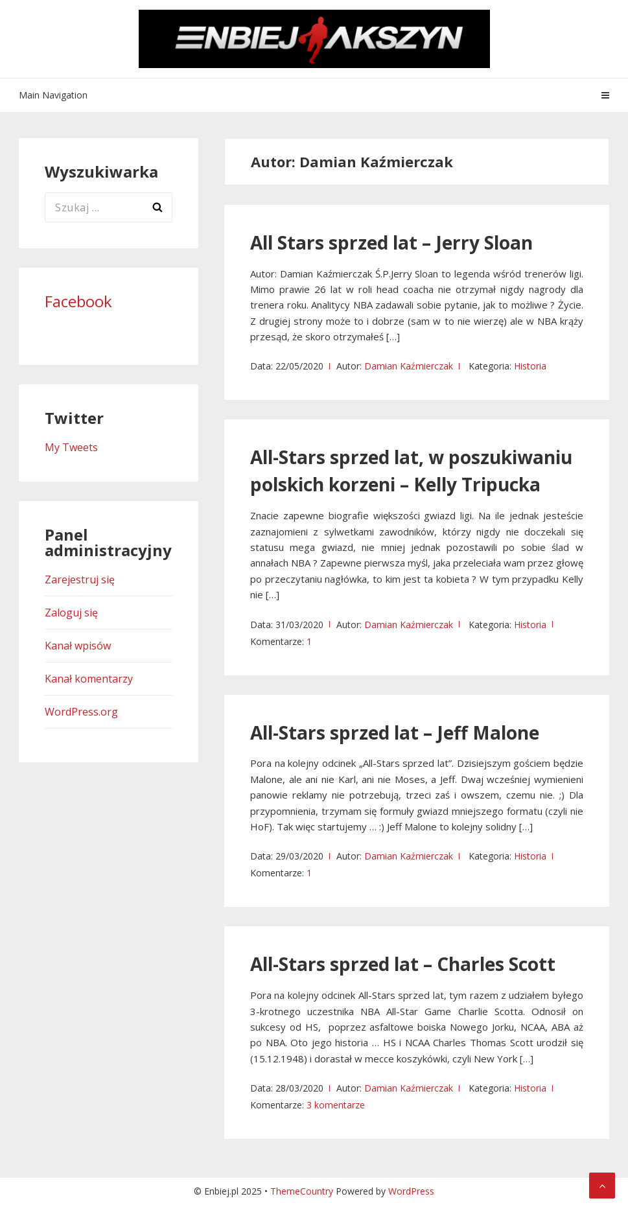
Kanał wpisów (78, 645)
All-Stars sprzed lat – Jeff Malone (394, 732)
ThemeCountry (301, 1191)
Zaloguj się (71, 612)
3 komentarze (336, 1105)
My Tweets (71, 447)
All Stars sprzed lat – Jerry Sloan (391, 242)
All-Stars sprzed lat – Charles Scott (402, 964)
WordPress (411, 1191)
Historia (530, 366)
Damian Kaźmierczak (408, 366)
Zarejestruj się (80, 579)
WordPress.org (81, 712)
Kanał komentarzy (89, 679)
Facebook (78, 301)
